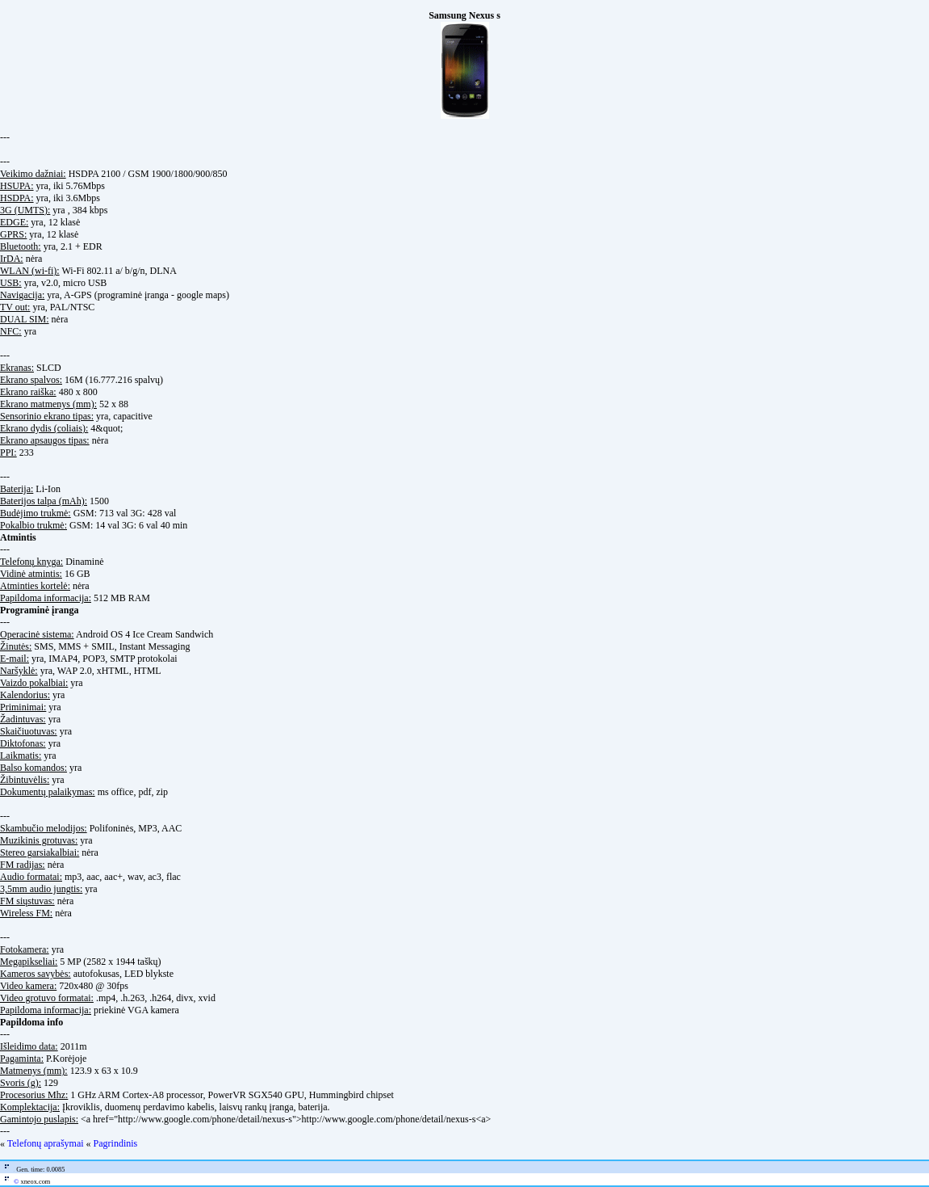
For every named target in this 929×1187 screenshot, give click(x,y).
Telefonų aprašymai (45, 1143)
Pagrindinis (116, 1143)
